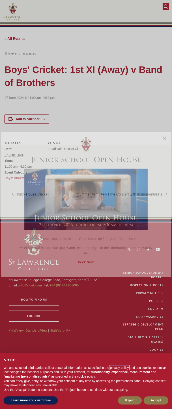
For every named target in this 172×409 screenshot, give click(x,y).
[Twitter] (129, 249)
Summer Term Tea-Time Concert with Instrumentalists (120, 194)
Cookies (156, 349)
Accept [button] (156, 400)
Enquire (34, 316)
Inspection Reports (146, 285)
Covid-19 (155, 309)
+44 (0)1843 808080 (64, 285)
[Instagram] (138, 249)
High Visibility (60, 330)
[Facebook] (148, 249)
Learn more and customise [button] (31, 400)
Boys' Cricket (14, 178)
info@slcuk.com (30, 285)
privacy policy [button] (119, 367)
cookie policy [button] (86, 376)
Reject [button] (130, 400)
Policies (156, 301)
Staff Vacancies (149, 316)
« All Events (14, 39)
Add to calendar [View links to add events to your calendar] (28, 119)
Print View (16, 330)
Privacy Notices (149, 293)
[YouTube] (158, 249)
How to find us (34, 299)
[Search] (166, 6)
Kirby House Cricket (32, 194)
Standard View (36, 330)
